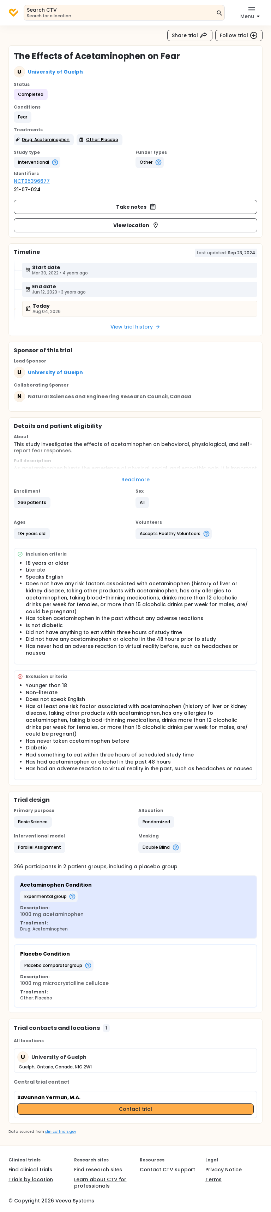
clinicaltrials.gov (60, 1131)
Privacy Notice (223, 1169)
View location (136, 225)
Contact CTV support (167, 1169)
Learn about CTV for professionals (100, 1182)
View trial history (135, 326)
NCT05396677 (32, 181)
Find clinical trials (30, 1169)
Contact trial (135, 1109)
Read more (135, 479)
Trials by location (30, 1179)
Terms (213, 1179)
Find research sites (98, 1169)
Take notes (136, 206)
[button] (22, 117)
